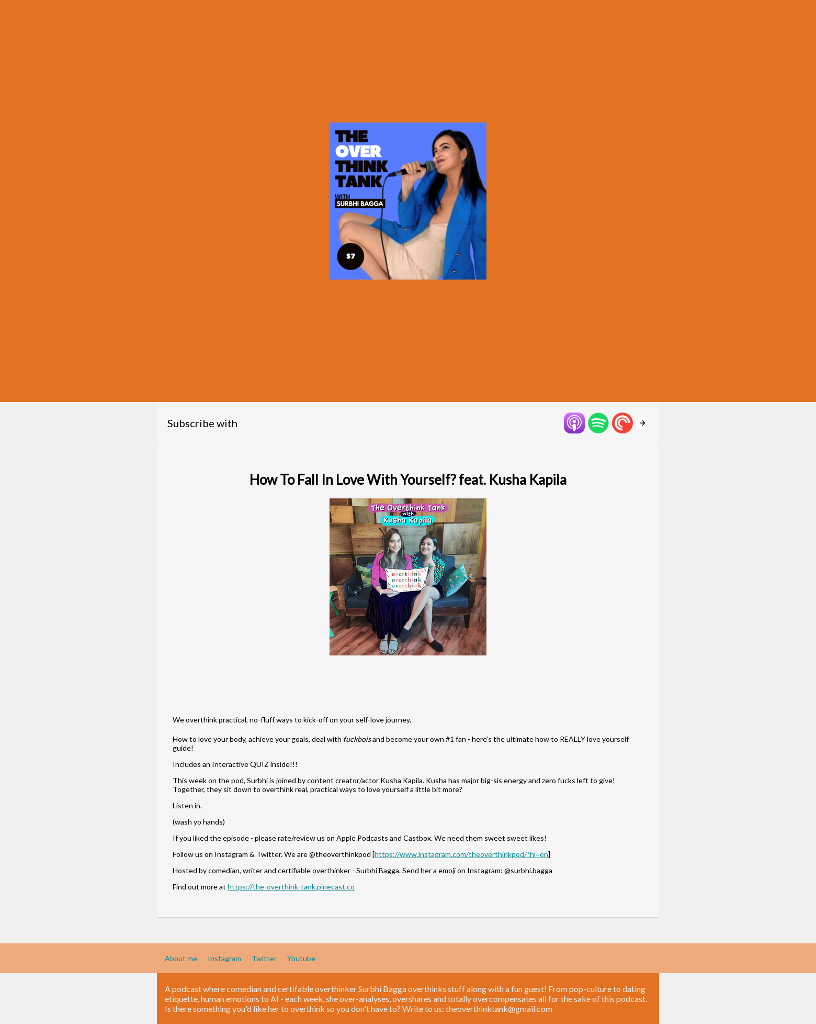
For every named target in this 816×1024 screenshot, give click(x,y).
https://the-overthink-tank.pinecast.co (291, 886)
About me (181, 958)
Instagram (224, 958)
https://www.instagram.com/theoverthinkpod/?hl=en (461, 854)
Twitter (264, 958)
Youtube (301, 958)
